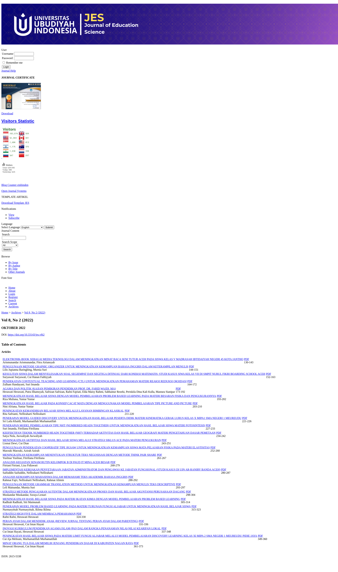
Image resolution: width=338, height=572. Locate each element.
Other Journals (16, 271)
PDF (246, 359)
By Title (13, 268)
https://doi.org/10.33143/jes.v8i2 (26, 334)
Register (13, 297)
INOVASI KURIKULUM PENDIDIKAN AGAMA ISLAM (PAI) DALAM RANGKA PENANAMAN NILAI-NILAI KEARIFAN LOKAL (82, 528)
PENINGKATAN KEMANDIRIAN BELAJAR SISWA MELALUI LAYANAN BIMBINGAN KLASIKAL (63, 410)
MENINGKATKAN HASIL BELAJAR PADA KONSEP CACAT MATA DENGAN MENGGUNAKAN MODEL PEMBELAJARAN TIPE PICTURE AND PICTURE (97, 403)
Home (11, 287)
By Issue (13, 262)
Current (12, 303)
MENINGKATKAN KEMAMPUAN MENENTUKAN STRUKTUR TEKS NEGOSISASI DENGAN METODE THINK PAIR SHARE (79, 454)
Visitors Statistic (17, 121)
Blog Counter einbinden (14, 184)
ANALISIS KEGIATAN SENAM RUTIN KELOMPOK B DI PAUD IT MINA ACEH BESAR (56, 462)
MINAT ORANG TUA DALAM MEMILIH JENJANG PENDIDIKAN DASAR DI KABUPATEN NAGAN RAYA (68, 543)
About (11, 290)
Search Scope (10, 243)
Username (7, 53)
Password (7, 58)
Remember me (14, 62)
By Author (14, 265)
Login (11, 293)
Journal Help (8, 70)
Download (7, 113)
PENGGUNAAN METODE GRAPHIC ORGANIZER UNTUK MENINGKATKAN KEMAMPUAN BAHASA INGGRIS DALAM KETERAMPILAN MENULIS (95, 366)
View (11, 214)
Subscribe (13, 217)
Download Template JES (15, 202)
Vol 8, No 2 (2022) (34, 312)
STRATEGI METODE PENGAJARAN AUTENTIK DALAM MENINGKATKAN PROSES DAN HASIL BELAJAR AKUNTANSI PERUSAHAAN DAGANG (94, 491)
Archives (13, 306)
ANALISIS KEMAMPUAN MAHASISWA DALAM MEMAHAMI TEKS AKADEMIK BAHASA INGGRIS (65, 476)
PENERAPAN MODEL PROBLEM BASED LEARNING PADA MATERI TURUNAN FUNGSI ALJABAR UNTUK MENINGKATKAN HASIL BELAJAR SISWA (97, 506)
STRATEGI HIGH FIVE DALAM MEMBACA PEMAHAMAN (39, 513)
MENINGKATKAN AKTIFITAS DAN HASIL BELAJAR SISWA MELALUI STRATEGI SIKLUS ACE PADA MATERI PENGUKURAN (82, 440)
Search (14, 236)
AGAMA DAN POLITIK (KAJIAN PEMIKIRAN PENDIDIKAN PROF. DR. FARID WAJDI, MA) (59, 388)
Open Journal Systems (13, 190)
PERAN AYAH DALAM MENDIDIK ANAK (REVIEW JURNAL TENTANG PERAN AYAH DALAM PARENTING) (70, 521)
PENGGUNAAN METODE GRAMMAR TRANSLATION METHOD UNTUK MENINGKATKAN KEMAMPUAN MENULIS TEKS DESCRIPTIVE (89, 484)
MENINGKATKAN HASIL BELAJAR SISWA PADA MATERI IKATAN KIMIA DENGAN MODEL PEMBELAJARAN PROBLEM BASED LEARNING (91, 499)
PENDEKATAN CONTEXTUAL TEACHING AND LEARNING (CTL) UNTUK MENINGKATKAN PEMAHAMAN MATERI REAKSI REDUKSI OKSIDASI (95, 381)
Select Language (10, 227)
